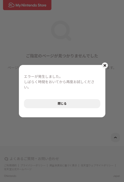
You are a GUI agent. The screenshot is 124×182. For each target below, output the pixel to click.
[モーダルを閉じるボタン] (105, 65)
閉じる (62, 103)
